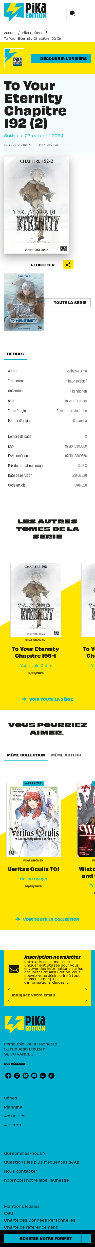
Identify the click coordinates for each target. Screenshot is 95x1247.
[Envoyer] (81, 995)
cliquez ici (61, 982)
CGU (8, 1213)
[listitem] (8, 1075)
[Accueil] (25, 12)
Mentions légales (22, 1206)
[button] (61, 58)
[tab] (15, 354)
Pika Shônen (33, 32)
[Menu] (79, 14)
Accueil (10, 32)
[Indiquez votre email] (41, 995)
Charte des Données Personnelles (39, 1220)
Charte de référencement (31, 1227)
